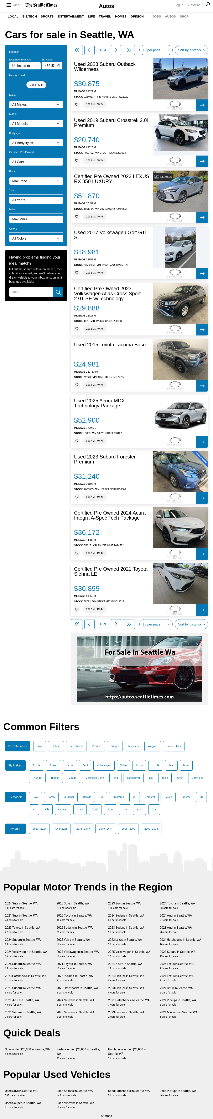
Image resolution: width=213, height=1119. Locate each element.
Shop (184, 16)
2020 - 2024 (39, 828)
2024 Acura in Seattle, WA (125, 966)
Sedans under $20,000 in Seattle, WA (78, 1054)
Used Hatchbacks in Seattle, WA (129, 1093)
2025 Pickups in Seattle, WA (75, 978)
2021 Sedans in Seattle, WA (23, 1014)
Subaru (53, 765)
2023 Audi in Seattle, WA (176, 930)
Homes (120, 16)
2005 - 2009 (128, 828)
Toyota (36, 765)
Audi (85, 765)
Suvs (39, 746)
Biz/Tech (29, 16)
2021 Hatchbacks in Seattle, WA (129, 1002)
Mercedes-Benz (94, 777)
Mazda (72, 777)
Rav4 (35, 797)
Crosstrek (118, 797)
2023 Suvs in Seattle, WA (124, 905)
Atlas (110, 809)
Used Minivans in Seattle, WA (75, 1105)
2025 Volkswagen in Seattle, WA (129, 954)
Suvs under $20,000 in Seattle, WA (27, 1051)
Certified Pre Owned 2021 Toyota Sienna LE (110, 571)
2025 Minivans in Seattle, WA (75, 1014)
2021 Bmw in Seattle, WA (176, 990)
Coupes (114, 746)
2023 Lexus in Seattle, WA (125, 942)
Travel (105, 16)
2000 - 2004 (151, 828)
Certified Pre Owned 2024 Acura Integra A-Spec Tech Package (110, 515)
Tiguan (168, 797)
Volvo (123, 765)
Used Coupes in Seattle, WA (23, 1105)
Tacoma (186, 797)
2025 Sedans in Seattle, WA (75, 930)
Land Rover (133, 777)
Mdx (125, 809)
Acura (139, 765)
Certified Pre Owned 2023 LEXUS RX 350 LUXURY (111, 179)
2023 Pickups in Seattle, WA (126, 990)
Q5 (134, 797)
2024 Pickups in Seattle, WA (126, 978)
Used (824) (36, 84)
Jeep (171, 765)
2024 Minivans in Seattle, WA (75, 1002)
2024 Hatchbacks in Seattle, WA (180, 942)
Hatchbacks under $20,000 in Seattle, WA (127, 1054)
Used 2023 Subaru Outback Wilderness (105, 67)
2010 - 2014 (106, 828)
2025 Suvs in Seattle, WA (73, 905)
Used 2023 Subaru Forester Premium (105, 459)
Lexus (70, 765)
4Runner (69, 797)
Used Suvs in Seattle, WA (21, 1093)
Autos (106, 6)
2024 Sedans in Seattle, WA (126, 918)
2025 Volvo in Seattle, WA (73, 942)
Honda (155, 765)
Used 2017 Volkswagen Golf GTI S (110, 235)
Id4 (201, 797)
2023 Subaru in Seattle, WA (178, 954)
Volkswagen (104, 765)
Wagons (152, 746)
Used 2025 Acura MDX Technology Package (99, 403)
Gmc (180, 777)
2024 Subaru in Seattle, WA (23, 942)
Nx (34, 809)
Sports (47, 16)
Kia (151, 777)
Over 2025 (61, 828)
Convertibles (174, 746)
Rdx (47, 809)
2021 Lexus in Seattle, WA (177, 978)
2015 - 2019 (83, 828)
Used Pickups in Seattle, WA (178, 1093)
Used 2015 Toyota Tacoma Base (110, 344)
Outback (63, 809)
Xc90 (95, 809)
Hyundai (37, 777)
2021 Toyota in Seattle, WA (74, 966)
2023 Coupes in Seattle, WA (126, 1014)
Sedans (56, 746)
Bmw (186, 765)
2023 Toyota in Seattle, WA (22, 930)
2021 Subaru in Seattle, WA (23, 990)
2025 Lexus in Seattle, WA (177, 966)
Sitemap (106, 1116)
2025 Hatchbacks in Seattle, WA (77, 990)
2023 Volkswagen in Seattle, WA (78, 954)
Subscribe (194, 5)
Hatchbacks (76, 746)
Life (91, 16)
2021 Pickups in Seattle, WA (178, 1002)
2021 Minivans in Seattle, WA (179, 1014)
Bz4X (139, 809)
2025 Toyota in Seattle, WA (74, 918)
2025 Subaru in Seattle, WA (23, 966)
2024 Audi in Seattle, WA (176, 918)
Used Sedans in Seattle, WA (75, 1093)
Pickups (96, 746)
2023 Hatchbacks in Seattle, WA (26, 978)
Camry (51, 797)
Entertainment (71, 16)
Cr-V (154, 809)
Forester (150, 797)
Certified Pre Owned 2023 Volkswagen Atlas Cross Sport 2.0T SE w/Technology (107, 293)
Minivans (133, 746)
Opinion (137, 16)
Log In (179, 5)
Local (13, 16)
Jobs (156, 16)
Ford (115, 777)
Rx (101, 797)
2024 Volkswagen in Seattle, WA (26, 954)
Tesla (165, 777)
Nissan (55, 777)
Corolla (87, 797)
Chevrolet (197, 777)
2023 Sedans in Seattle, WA (126, 930)
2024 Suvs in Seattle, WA (21, 905)
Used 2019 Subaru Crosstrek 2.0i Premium (111, 123)
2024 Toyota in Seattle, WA (177, 905)
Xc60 (80, 809)
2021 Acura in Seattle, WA (22, 1002)
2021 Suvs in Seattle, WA (21, 918)
